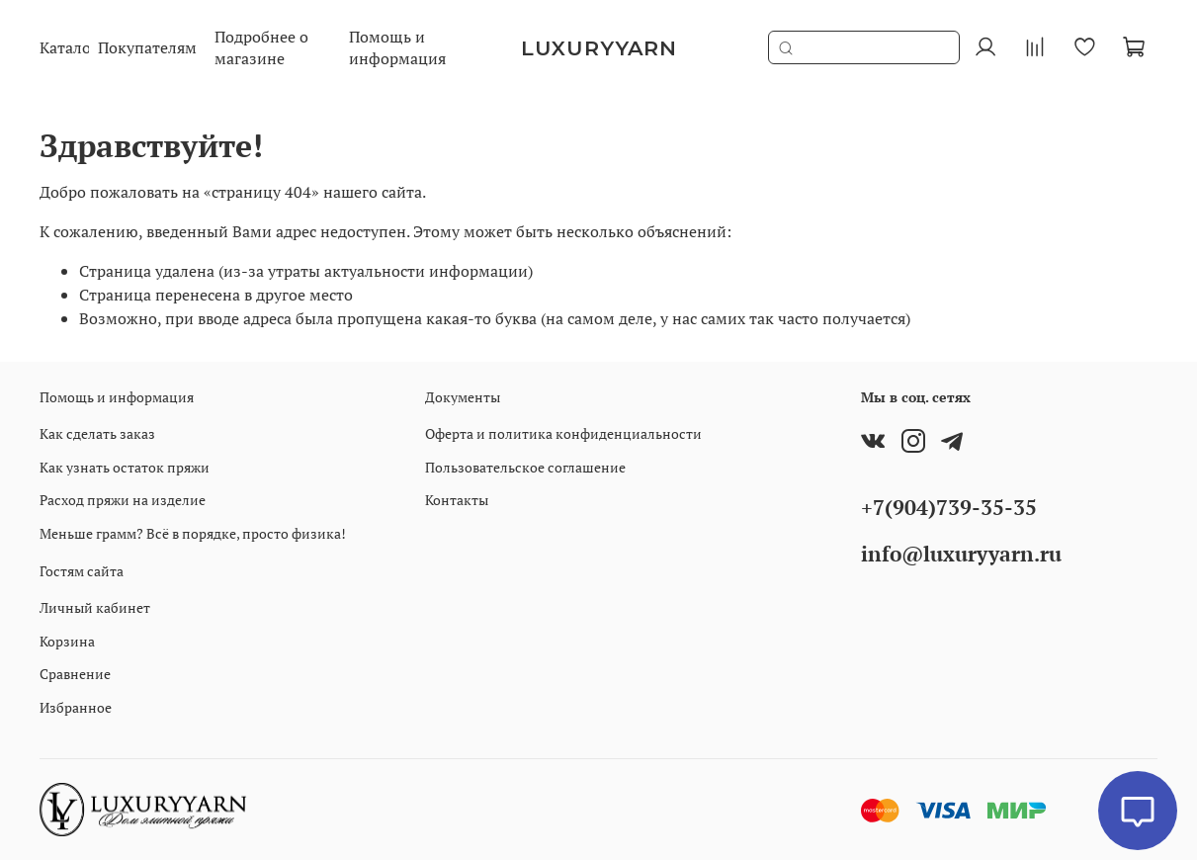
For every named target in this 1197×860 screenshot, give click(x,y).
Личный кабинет (95, 607)
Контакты (456, 499)
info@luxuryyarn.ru (961, 553)
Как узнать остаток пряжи (125, 467)
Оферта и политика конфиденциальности (563, 433)
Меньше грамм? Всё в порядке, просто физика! (193, 533)
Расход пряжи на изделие (123, 499)
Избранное (76, 707)
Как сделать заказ (97, 433)
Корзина (67, 641)
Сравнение (75, 673)
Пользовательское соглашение (525, 467)
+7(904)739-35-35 (949, 507)
